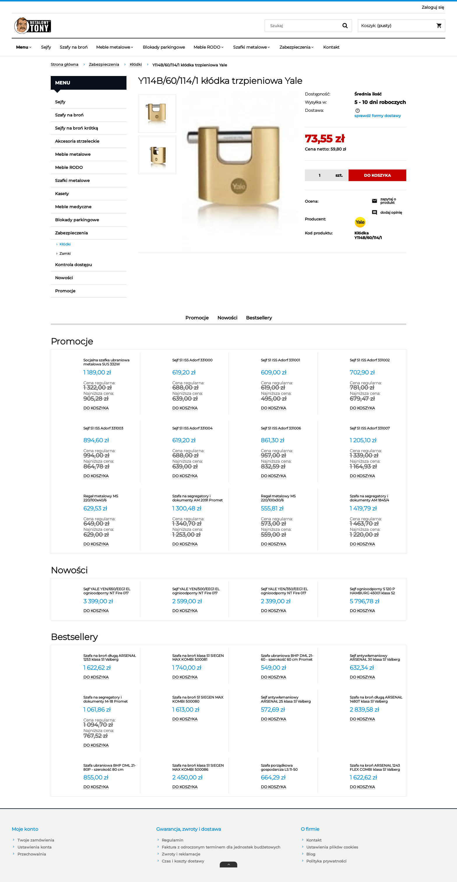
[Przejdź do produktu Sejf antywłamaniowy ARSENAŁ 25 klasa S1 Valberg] (287, 699)
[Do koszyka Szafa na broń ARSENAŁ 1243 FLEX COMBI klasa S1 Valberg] (376, 787)
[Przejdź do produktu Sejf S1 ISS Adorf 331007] (376, 430)
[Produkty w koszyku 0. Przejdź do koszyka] (401, 26)
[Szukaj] (345, 25)
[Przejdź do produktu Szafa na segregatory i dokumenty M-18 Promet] (110, 699)
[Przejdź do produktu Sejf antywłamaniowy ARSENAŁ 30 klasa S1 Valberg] (376, 658)
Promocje (65, 291)
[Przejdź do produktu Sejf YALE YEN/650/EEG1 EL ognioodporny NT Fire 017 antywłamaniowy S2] (110, 591)
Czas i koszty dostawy (183, 861)
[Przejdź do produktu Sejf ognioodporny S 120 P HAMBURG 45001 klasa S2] (376, 591)
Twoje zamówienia (35, 840)
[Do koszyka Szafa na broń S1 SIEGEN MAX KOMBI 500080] (199, 719)
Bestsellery (259, 318)
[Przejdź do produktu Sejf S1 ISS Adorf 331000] (199, 362)
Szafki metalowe (72, 180)
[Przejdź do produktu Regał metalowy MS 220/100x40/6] (110, 498)
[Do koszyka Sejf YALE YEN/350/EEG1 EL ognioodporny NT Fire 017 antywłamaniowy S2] (287, 610)
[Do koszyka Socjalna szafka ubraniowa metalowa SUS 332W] (110, 408)
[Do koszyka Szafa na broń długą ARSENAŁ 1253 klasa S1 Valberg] (110, 677)
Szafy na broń (69, 115)
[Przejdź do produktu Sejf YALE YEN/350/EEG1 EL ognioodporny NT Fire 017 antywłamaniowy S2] (287, 591)
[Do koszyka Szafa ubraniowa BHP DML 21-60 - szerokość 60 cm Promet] (287, 677)
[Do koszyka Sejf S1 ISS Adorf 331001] (287, 408)
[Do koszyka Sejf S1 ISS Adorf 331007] (376, 476)
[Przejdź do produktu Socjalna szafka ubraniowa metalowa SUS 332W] (110, 362)
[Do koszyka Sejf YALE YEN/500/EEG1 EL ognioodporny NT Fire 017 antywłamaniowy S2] (199, 610)
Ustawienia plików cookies (332, 847)
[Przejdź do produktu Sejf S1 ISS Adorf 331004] (199, 430)
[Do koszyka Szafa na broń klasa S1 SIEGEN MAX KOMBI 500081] (199, 677)
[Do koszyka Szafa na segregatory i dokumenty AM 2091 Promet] (199, 544)
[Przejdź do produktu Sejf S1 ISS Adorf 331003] (110, 430)
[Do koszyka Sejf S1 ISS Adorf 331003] (110, 476)
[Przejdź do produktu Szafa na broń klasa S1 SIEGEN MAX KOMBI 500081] (199, 658)
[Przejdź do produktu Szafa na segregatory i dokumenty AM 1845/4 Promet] (376, 498)
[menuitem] (24, 47)
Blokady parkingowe (77, 219)
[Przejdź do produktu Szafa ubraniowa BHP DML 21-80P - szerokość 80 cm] (110, 767)
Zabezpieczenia (71, 233)
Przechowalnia (31, 854)
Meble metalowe (73, 154)
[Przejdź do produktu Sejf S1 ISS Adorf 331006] (287, 430)
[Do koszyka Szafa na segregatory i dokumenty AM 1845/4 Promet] (376, 544)
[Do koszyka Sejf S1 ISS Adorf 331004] (199, 476)
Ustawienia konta (34, 847)
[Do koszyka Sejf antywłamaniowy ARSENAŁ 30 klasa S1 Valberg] (376, 677)
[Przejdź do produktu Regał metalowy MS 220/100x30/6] (287, 498)
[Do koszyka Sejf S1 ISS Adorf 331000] (199, 408)
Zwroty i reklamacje (181, 854)
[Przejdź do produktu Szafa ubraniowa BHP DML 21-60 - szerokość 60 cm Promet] (287, 658)
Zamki (65, 253)
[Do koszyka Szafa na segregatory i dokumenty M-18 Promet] (110, 745)
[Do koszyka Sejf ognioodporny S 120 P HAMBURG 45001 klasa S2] (376, 610)
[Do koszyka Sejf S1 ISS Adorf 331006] (287, 476)
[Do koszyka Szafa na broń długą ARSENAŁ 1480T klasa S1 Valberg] (376, 719)
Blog (310, 854)
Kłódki (65, 244)
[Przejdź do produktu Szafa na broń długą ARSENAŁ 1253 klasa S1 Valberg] (110, 658)
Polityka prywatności (326, 861)
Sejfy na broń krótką (76, 128)
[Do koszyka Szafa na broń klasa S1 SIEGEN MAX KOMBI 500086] (199, 787)
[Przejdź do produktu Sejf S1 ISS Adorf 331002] (376, 362)
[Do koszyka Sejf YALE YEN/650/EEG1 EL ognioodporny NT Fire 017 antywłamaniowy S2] (110, 610)
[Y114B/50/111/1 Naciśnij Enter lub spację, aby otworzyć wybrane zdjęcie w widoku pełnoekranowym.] (240, 171)
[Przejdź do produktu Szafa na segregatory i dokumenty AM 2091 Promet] (199, 498)
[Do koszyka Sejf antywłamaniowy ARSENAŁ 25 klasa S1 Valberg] (287, 719)
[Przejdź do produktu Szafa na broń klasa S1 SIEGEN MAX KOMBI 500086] (199, 767)
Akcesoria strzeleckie (77, 141)
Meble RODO (69, 167)
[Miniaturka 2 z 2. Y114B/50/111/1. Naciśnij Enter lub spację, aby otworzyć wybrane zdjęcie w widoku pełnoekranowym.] (157, 155)
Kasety (62, 193)
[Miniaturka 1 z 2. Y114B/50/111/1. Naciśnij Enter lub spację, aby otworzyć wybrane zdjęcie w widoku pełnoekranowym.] (157, 113)
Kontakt (313, 840)
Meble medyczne (73, 206)
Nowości (64, 277)
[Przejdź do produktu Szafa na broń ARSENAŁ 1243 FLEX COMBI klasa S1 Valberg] (376, 767)
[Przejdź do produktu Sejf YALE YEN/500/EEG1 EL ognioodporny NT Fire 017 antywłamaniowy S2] (199, 591)
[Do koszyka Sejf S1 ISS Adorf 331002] (376, 408)
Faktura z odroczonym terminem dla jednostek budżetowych (221, 847)
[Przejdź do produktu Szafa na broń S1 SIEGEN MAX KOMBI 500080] (199, 699)
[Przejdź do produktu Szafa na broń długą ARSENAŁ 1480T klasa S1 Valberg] (376, 699)
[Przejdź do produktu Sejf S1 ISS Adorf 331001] (287, 362)
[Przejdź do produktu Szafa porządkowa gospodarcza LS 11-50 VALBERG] (287, 767)
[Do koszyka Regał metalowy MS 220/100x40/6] (110, 544)
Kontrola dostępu (73, 264)
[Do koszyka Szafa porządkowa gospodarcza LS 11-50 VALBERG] (287, 787)
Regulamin (172, 840)
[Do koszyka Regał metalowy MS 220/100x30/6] (287, 544)
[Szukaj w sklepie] (303, 25)
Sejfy (60, 102)
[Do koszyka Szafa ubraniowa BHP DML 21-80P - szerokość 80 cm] (110, 787)
